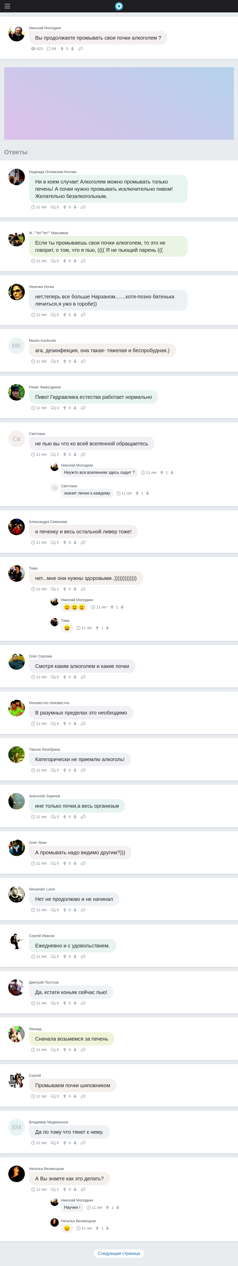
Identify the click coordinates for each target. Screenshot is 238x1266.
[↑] (62, 49)
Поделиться (80, 48)
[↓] (71, 49)
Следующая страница (119, 1253)
